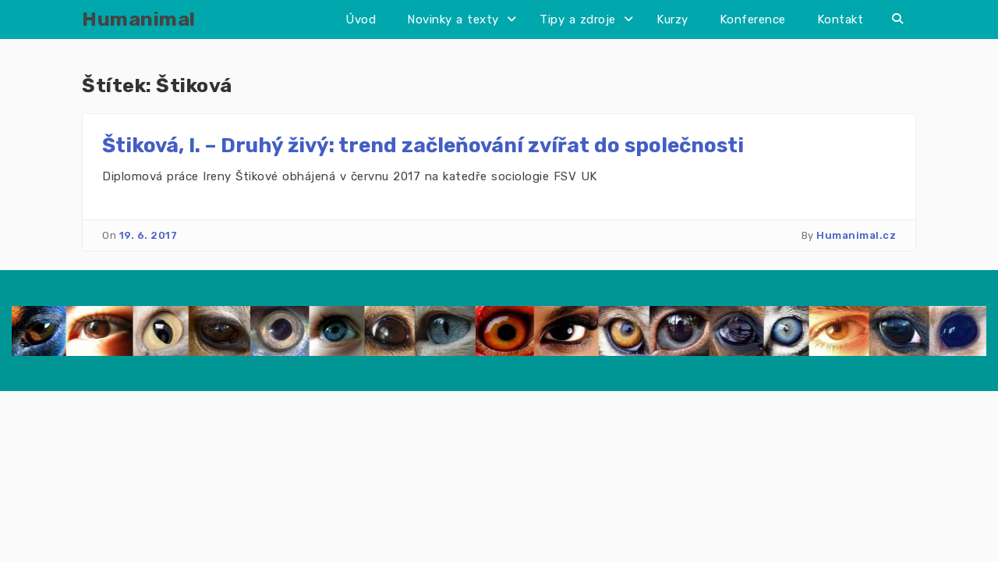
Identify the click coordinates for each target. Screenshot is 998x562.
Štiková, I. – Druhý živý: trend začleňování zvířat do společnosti (423, 145)
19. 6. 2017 (148, 235)
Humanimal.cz (856, 235)
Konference (753, 19)
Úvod (360, 19)
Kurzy (672, 19)
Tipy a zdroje (578, 19)
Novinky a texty (453, 19)
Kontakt (840, 19)
